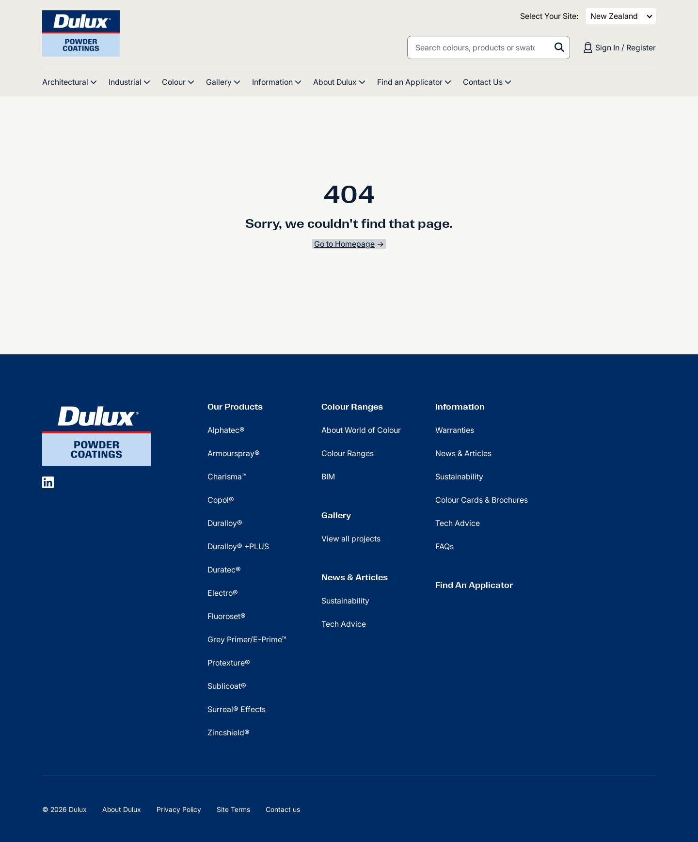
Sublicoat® (226, 686)
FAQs (444, 546)
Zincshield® (228, 732)
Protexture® (228, 662)
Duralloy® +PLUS (238, 546)
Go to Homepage (344, 244)
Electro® (222, 593)
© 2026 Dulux (64, 809)
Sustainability (345, 600)
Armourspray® (233, 453)
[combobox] (488, 47)
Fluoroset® (226, 616)
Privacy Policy (179, 809)
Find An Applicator (474, 585)
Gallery (336, 515)
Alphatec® (226, 430)
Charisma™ (227, 476)
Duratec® (224, 569)
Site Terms (233, 809)
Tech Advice (343, 624)
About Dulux (121, 809)
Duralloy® (224, 523)
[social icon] (48, 482)
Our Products (235, 407)
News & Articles (354, 577)
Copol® (220, 500)
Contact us (283, 809)
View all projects (351, 538)
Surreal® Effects (236, 709)
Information (460, 407)
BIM (328, 476)
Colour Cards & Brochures (481, 500)
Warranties (454, 430)
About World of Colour (361, 430)
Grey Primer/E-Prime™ (246, 639)
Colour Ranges (352, 407)
